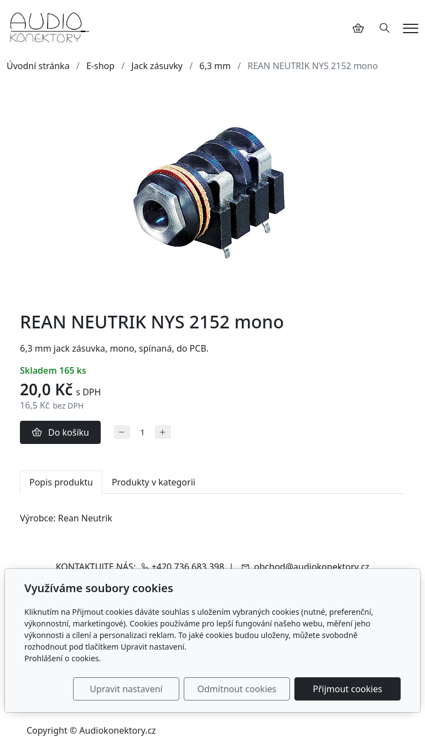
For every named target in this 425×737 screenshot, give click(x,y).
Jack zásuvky (157, 66)
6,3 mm (215, 66)
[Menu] (410, 28)
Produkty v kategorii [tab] (153, 482)
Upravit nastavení (126, 689)
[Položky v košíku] (358, 28)
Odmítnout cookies (236, 689)
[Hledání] (384, 28)
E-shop (100, 66)
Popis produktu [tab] (61, 482)
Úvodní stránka (38, 66)
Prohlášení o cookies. (62, 658)
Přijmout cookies (347, 689)
